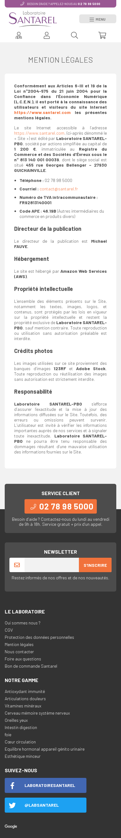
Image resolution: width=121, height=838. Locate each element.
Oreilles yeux (16, 720)
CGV (9, 630)
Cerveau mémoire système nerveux (37, 713)
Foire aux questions (23, 658)
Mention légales (19, 644)
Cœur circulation (20, 741)
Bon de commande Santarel (31, 666)
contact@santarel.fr (59, 188)
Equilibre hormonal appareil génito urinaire (45, 749)
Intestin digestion (21, 727)
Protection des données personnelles (39, 637)
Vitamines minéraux (23, 705)
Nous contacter (19, 651)
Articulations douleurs (25, 698)
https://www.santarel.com (42, 112)
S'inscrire (95, 565)
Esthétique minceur (23, 756)
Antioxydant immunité (25, 691)
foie (8, 734)
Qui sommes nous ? (23, 622)
